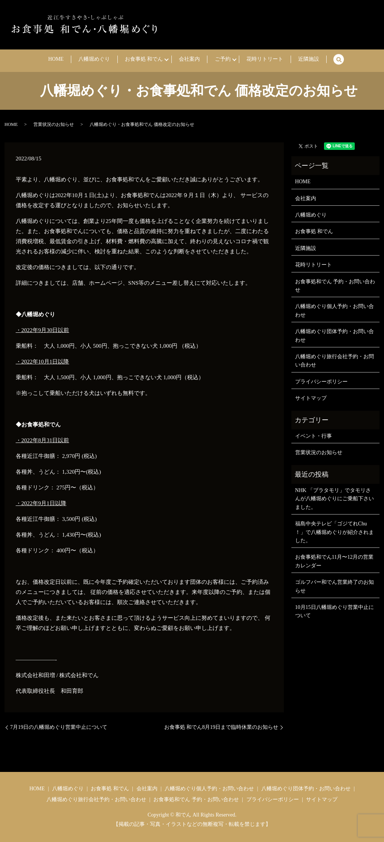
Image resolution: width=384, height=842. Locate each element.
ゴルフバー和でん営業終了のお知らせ (334, 586)
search (314, 59)
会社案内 (189, 59)
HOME (76, 59)
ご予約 (214, 59)
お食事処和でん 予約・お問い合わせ (335, 286)
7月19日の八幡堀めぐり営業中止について (58, 727)
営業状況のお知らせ (53, 124)
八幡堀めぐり (106, 59)
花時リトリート (252, 59)
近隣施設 (288, 59)
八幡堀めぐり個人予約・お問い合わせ (334, 310)
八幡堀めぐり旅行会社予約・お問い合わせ (334, 361)
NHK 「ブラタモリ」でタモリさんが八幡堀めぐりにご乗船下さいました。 (334, 499)
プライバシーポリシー (321, 381)
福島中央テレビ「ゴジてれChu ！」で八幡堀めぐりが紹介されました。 (334, 532)
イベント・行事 (313, 436)
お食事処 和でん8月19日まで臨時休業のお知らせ (221, 727)
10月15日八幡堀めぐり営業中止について (334, 611)
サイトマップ (311, 398)
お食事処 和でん (148, 59)
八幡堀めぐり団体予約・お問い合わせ (334, 335)
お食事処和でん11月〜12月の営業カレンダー (334, 561)
